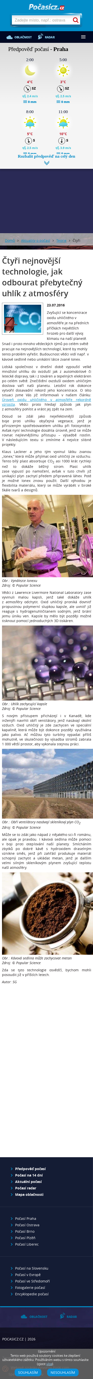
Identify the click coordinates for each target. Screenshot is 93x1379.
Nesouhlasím (63, 1372)
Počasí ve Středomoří (32, 1281)
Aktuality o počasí (35, 240)
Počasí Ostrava (27, 1225)
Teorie (61, 240)
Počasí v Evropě (28, 1274)
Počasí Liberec (27, 1244)
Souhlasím (28, 1372)
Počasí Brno (24, 1231)
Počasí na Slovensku (31, 1268)
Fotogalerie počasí (30, 1287)
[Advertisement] (46, 197)
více (49, 1364)
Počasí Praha (25, 1218)
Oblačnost (22, 37)
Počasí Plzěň (25, 1237)
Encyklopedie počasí (32, 1294)
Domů (10, 240)
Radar (50, 37)
